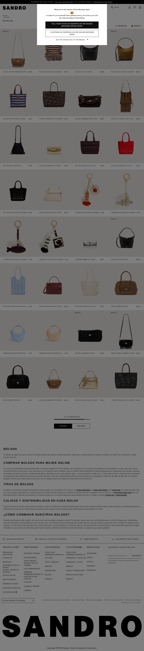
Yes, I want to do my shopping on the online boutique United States (72, 25)
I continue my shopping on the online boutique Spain (72, 33)
